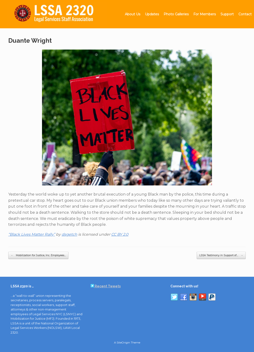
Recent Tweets (106, 286)
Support (227, 14)
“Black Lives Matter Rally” (31, 234)
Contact (245, 14)
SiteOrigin (123, 342)
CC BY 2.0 (119, 234)
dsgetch (69, 234)
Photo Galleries (176, 14)
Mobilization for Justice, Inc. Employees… (38, 255)
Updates (152, 14)
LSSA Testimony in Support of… (221, 255)
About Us (132, 14)
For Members (204, 14)
